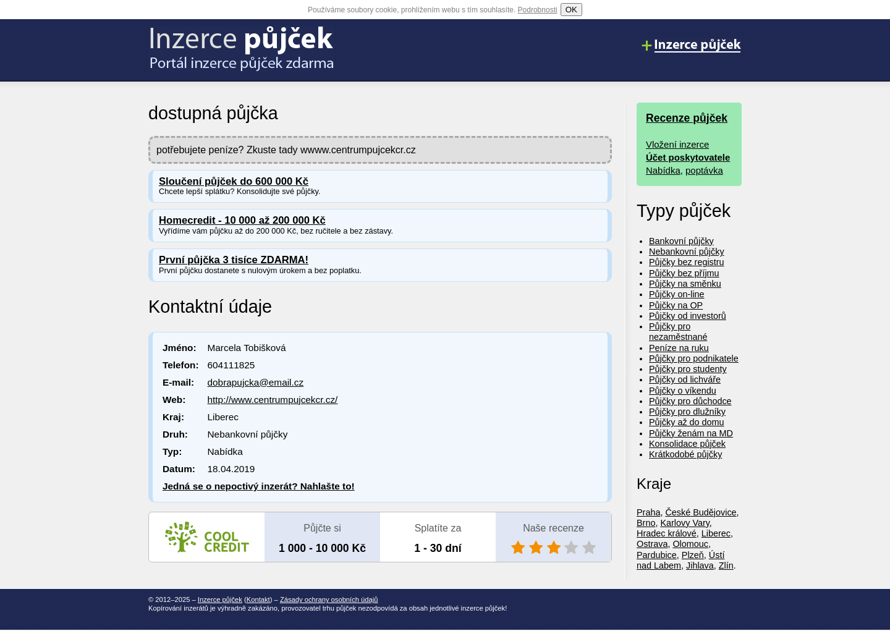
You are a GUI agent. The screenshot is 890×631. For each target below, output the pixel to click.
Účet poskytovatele (688, 157)
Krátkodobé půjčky (685, 454)
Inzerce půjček (220, 599)
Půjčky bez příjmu (684, 273)
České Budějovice (700, 512)
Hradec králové (667, 533)
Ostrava (652, 544)
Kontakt (258, 599)
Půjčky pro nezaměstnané (678, 331)
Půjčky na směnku (685, 284)
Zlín (726, 565)
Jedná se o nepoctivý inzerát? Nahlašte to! (259, 486)
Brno (646, 523)
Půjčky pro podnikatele (694, 358)
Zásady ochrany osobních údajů (329, 599)
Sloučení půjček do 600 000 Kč (233, 181)
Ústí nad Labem (680, 560)
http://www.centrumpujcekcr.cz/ (273, 399)
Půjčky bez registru (686, 262)
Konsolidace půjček (687, 444)
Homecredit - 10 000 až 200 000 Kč (242, 220)
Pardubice (657, 555)
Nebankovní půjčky (686, 251)
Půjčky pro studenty (688, 369)
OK (571, 9)
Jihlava (700, 565)
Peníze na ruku (679, 348)
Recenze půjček (686, 118)
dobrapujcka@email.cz (256, 382)
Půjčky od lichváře (685, 379)
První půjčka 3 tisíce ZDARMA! (233, 260)
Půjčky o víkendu (682, 391)
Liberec (716, 533)
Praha (648, 512)
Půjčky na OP (676, 305)
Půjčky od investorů (687, 316)
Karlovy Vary (684, 523)
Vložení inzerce (677, 144)
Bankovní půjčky (681, 241)
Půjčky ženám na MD (691, 433)
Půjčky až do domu (686, 422)
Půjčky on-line (677, 294)
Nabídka (663, 170)
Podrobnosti (537, 10)
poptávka (704, 170)
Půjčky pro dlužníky (687, 412)
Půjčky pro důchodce (690, 401)
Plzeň (693, 555)
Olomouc (690, 544)
